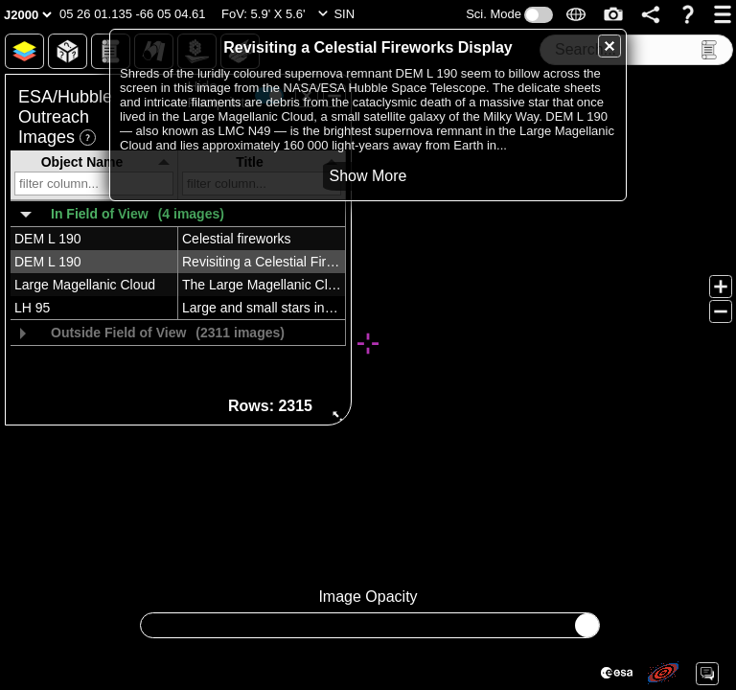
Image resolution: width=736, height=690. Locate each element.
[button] (133, 14)
